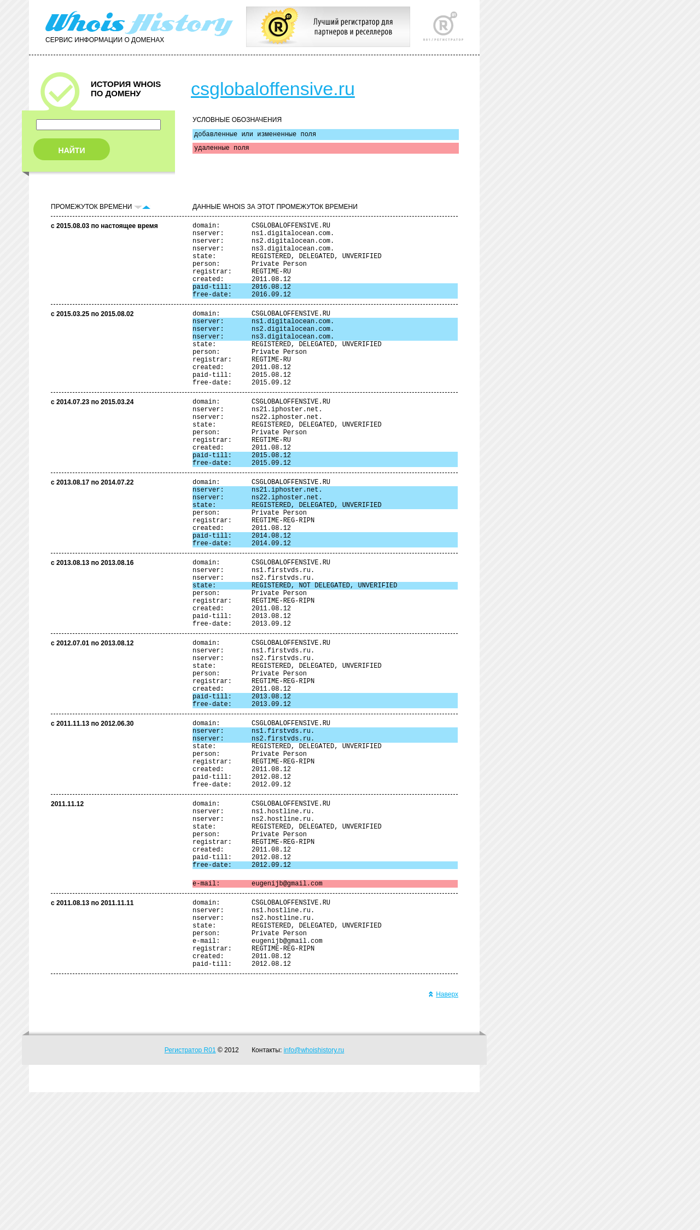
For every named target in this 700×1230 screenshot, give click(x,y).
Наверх (443, 1132)
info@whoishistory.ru (314, 1188)
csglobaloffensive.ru (273, 88)
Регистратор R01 (190, 1188)
